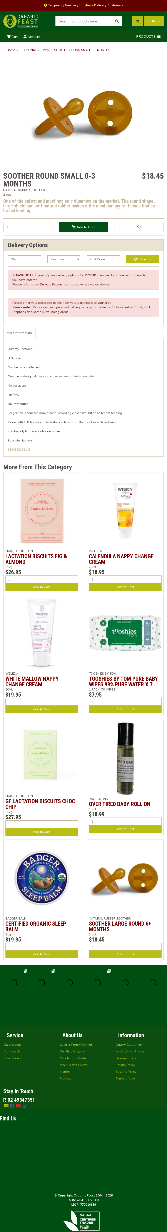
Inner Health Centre (74, 1037)
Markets (65, 1050)
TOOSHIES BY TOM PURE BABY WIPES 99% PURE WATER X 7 (123, 681)
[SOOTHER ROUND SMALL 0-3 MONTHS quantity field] (27, 227)
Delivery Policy (126, 1030)
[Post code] (103, 259)
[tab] (19, 333)
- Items (153, 21)
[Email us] (6, 1078)
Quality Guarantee (129, 1017)
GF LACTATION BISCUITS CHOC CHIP (40, 804)
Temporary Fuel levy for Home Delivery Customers (83, 5)
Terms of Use (125, 1050)
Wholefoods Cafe (73, 1030)
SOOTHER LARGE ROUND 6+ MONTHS (120, 926)
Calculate (142, 259)
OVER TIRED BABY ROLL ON (119, 804)
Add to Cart (83, 227)
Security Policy (126, 1044)
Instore (65, 1044)
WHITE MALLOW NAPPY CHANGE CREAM (32, 681)
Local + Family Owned (76, 1017)
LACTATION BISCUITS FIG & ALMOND (36, 559)
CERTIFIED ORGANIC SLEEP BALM (35, 926)
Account (31, 36)
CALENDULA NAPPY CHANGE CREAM (121, 559)
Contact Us (12, 1023)
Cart (12, 36)
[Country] (63, 259)
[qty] (24, 259)
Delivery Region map (55, 284)
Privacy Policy (125, 1037)
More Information (19, 333)
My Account (12, 1017)
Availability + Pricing (130, 1023)
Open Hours (13, 1030)
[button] (139, 227)
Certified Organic (72, 1023)
